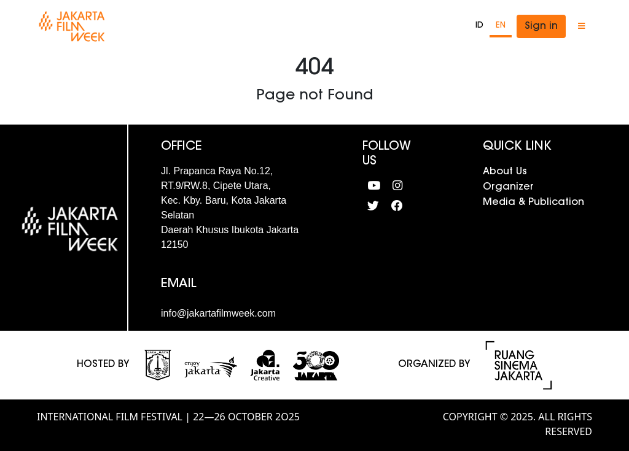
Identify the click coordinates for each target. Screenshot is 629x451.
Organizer (508, 187)
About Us (505, 172)
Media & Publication (533, 202)
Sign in (541, 26)
